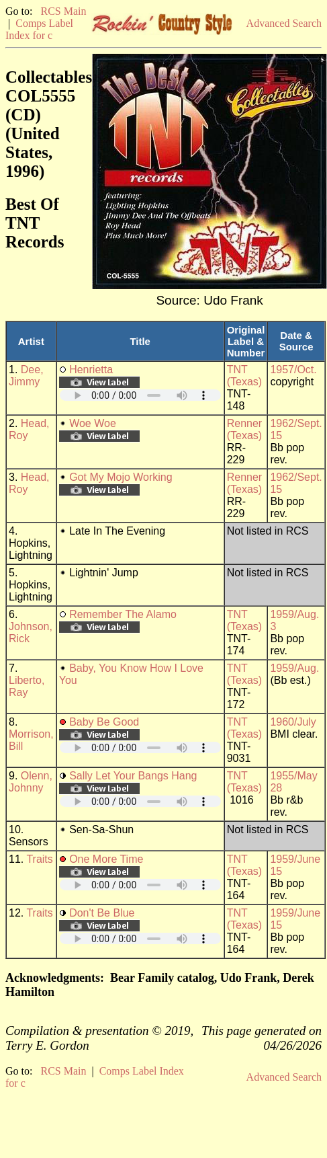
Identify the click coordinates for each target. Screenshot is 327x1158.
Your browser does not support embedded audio (140, 395)
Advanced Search (284, 23)
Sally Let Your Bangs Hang (133, 775)
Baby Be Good (104, 722)
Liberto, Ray (26, 686)
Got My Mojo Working (121, 477)
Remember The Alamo (123, 614)
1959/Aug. (294, 668)
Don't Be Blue (101, 913)
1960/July (293, 722)
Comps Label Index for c (39, 29)
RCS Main (63, 11)
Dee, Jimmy (26, 375)
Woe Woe (92, 423)
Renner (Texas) (244, 429)
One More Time (106, 859)
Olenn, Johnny (30, 782)
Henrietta (91, 369)
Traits (39, 859)
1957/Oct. (293, 369)
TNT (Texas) (244, 375)
